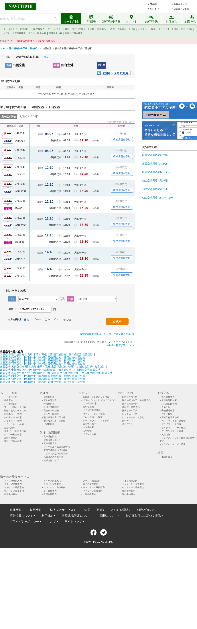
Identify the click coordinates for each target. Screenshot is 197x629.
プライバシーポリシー (24, 521)
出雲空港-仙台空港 (10, 378)
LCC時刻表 (49, 424)
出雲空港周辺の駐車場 (155, 155)
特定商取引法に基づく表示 (143, 515)
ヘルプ (51, 521)
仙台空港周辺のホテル (155, 189)
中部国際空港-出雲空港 (87, 369)
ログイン (154, 8)
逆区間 (101, 65)
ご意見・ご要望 (181, 8)
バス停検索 (88, 427)
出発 (8, 65)
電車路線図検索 (169, 400)
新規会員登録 (180, 4)
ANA (39, 319)
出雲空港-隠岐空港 (10, 375)
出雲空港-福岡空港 (10, 360)
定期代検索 (186, 29)
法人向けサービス (61, 509)
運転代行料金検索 (73, 33)
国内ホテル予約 (129, 410)
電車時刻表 (49, 397)
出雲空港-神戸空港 (10, 381)
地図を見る (166, 456)
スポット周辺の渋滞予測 (56, 453)
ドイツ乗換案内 (129, 480)
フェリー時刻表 (51, 414)
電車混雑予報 (50, 443)
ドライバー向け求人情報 (173, 444)
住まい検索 (166, 414)
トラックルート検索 (168, 29)
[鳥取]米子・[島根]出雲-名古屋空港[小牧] (56, 372)
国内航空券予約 (129, 397)
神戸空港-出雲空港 (74, 381)
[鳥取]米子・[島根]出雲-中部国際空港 (50, 369)
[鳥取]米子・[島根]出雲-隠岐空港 (42, 375)
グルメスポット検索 (93, 417)
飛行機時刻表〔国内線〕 (56, 417)
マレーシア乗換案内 (14, 491)
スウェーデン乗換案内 (54, 487)
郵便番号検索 (168, 410)
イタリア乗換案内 (13, 484)
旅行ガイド (127, 421)
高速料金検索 (55, 33)
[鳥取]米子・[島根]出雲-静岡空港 (42, 357)
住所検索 (87, 430)
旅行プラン (127, 424)
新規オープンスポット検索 (96, 397)
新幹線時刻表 (50, 400)
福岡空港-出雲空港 (74, 360)
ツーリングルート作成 (172, 431)
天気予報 (165, 407)
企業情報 (15, 509)
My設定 (153, 4)
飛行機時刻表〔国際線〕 (56, 421)
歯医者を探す (89, 424)
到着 (56, 65)
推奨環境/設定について (77, 515)
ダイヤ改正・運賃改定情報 (57, 446)
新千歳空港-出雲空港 (81, 354)
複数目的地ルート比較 (83, 29)
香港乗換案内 (10, 494)
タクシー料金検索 (37, 33)
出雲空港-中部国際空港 (13, 369)
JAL (50, 319)
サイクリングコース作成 (173, 427)
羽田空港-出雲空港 (74, 363)
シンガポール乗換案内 (94, 487)
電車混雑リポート (52, 440)
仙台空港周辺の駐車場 (155, 180)
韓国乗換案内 (128, 491)
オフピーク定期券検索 (14, 33)
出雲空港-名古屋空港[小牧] (15, 372)
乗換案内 (24, 29)
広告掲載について (21, 515)
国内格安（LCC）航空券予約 (136, 400)
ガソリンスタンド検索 (94, 413)
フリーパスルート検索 (58, 29)
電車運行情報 (50, 436)
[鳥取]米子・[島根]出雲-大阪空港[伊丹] (52, 366)
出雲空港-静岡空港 (10, 357)
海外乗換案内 (168, 397)
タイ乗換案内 (50, 491)
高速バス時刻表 (51, 410)
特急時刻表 (49, 404)
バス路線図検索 (169, 404)
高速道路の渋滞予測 (53, 457)
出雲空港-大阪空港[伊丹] (14, 366)
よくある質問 (119, 509)
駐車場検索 (88, 406)
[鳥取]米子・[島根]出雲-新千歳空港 (46, 354)
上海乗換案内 (89, 494)
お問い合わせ (145, 509)
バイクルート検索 (146, 29)
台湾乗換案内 (50, 494)
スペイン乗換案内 (52, 484)
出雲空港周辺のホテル (155, 163)
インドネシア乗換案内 (133, 487)
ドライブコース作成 (171, 424)
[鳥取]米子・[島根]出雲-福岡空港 (42, 360)
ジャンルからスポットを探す (97, 420)
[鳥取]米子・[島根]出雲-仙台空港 (42, 378)
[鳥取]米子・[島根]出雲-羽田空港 (42, 363)
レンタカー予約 (129, 414)
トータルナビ (10, 29)
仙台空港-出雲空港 (74, 378)
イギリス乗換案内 (52, 480)
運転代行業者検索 (170, 417)
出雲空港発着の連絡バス (93, 334)
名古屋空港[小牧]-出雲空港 (97, 372)
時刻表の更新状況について (121, 345)
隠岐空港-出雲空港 (74, 375)
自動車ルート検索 (106, 29)
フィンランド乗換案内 (133, 484)
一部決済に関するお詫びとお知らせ (35, 41)
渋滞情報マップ (51, 460)
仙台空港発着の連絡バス (122, 334)
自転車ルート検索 (126, 29)
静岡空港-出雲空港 (74, 357)
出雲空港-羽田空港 (10, 363)
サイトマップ (73, 521)
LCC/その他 (64, 319)
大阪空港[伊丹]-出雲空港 (91, 366)
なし (29, 319)
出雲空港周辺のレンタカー (157, 172)
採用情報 (36, 509)
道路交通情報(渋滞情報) (55, 450)
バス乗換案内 (38, 29)
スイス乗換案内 (90, 484)
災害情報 (165, 434)
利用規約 (47, 515)
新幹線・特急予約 (131, 407)
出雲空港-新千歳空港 (12, 354)
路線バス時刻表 (51, 407)
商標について (108, 515)
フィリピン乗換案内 (93, 491)
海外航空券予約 (129, 404)
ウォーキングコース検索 (173, 421)
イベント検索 (89, 434)
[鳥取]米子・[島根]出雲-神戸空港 (42, 381)
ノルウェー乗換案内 (14, 487)
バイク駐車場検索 (91, 410)
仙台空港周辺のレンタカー (157, 197)
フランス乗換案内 (91, 480)
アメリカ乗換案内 (13, 480)
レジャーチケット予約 (133, 417)
